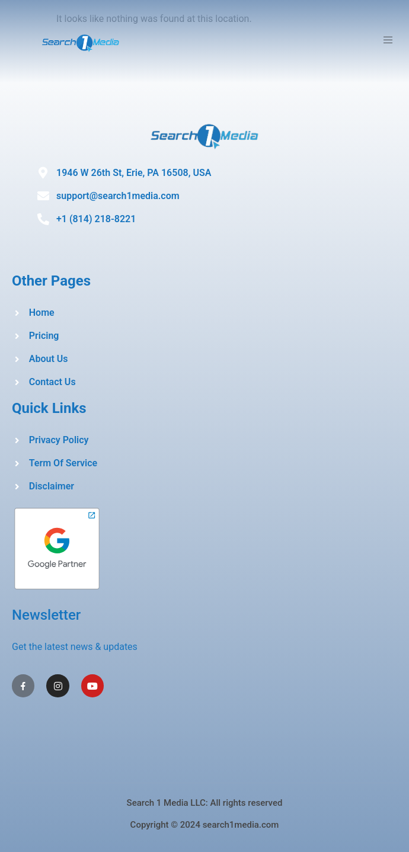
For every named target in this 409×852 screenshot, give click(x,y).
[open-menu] (389, 41)
